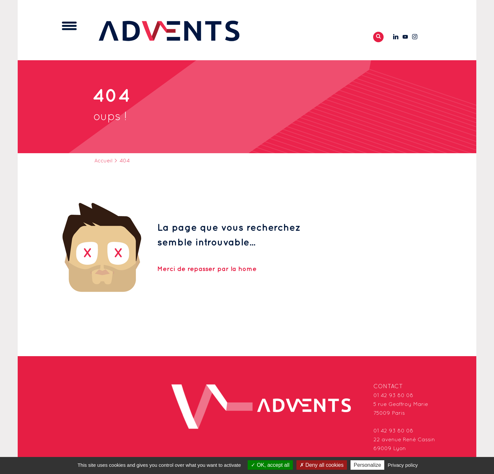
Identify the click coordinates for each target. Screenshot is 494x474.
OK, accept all (270, 465)
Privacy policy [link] (403, 465)
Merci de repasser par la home (206, 269)
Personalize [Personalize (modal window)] (367, 465)
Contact (388, 387)
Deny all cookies (322, 465)
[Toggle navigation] (69, 26)
